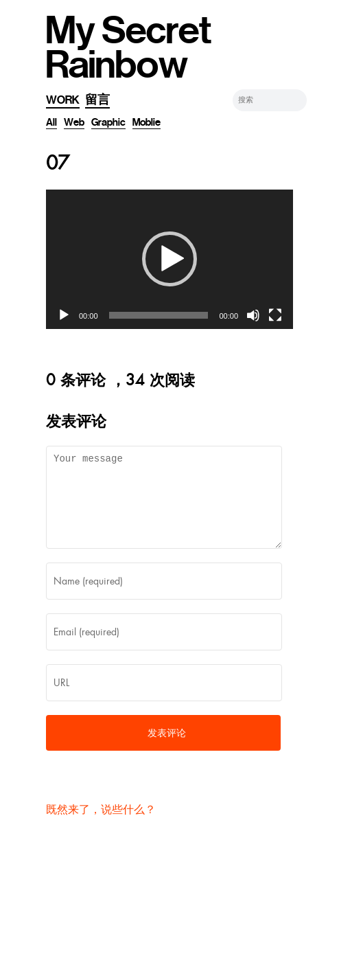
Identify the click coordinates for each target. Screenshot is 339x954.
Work (63, 100)
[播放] (64, 315)
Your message (164, 505)
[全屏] (275, 315)
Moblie (146, 122)
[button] (169, 258)
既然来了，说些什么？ (101, 826)
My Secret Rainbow (128, 48)
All (51, 122)
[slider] (159, 315)
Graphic (108, 122)
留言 (97, 100)
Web (74, 122)
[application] (169, 259)
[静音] (253, 315)
